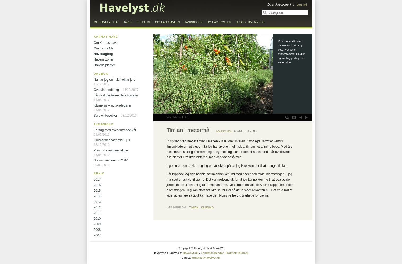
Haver (127, 22)
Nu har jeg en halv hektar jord (114, 80)
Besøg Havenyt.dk (249, 22)
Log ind (302, 4)
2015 (97, 191)
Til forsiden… (132, 8)
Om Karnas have (106, 43)
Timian (193, 207)
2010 (97, 218)
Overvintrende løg (106, 90)
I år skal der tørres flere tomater (116, 95)
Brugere (143, 22)
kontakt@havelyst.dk (206, 257)
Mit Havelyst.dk (106, 22)
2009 (97, 224)
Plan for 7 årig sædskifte (111, 150)
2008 (97, 230)
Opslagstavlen (167, 22)
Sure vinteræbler (105, 115)
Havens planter (104, 65)
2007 (97, 235)
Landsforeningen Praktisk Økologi (224, 252)
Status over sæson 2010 (111, 160)
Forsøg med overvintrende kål (115, 130)
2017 (97, 179)
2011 (97, 213)
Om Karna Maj (104, 48)
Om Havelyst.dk (218, 22)
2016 (97, 185)
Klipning (207, 207)
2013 (97, 202)
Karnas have (106, 36)
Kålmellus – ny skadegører (112, 105)
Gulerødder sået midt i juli (112, 140)
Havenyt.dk (190, 252)
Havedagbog (103, 54)
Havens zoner (103, 59)
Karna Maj (224, 131)
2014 (97, 196)
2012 (97, 207)
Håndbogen (193, 22)
